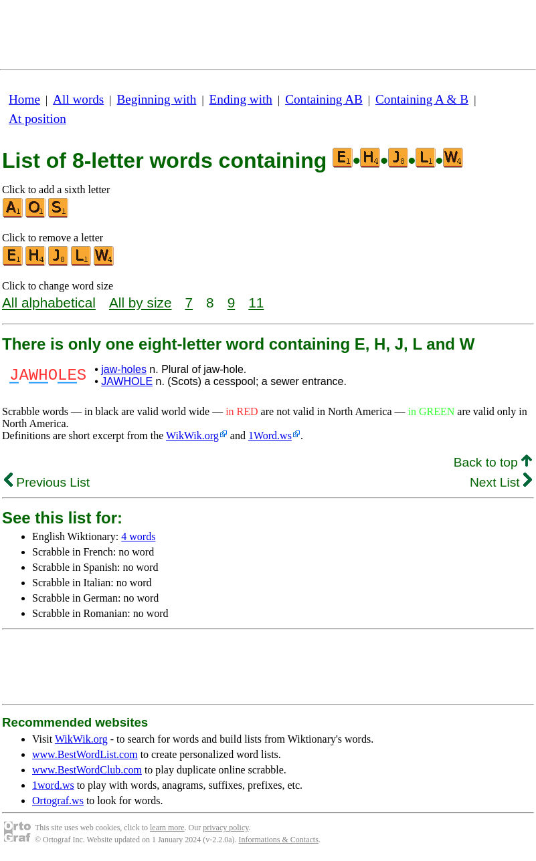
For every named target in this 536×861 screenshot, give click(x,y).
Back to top (493, 462)
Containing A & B (421, 99)
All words (78, 99)
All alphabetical (49, 302)
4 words (138, 536)
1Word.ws (270, 435)
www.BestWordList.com (85, 754)
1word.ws (53, 785)
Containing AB (324, 99)
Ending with (240, 99)
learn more (167, 827)
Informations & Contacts (279, 839)
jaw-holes (124, 369)
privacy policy (225, 827)
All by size (140, 302)
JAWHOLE (127, 381)
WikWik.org (192, 435)
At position (37, 119)
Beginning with (157, 99)
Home (24, 99)
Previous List (47, 482)
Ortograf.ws (58, 800)
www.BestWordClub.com (87, 769)
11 (256, 302)
